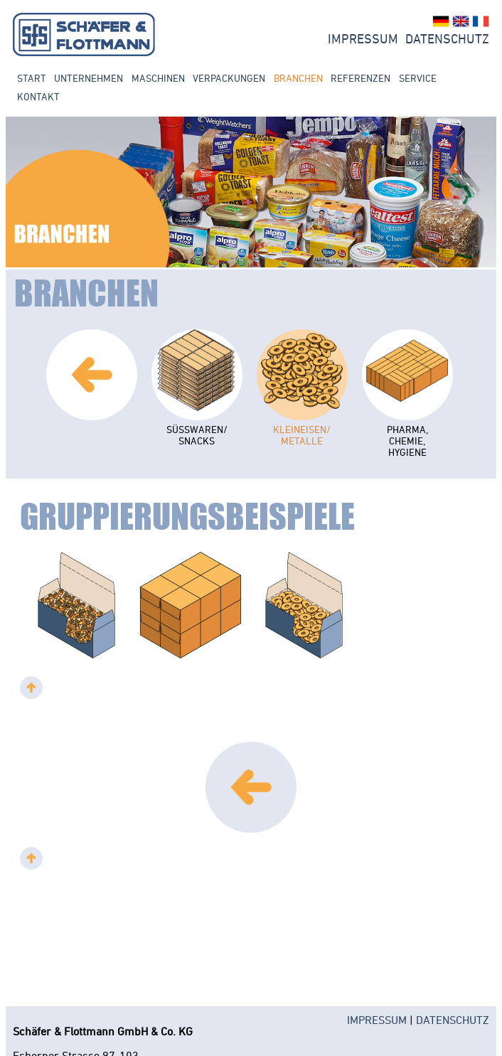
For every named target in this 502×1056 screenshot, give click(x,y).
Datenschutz (447, 39)
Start (31, 78)
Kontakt (38, 96)
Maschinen (158, 78)
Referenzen (360, 78)
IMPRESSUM (377, 1019)
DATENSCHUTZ (452, 1019)
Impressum (363, 39)
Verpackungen (229, 78)
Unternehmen (88, 78)
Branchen (298, 78)
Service (418, 78)
